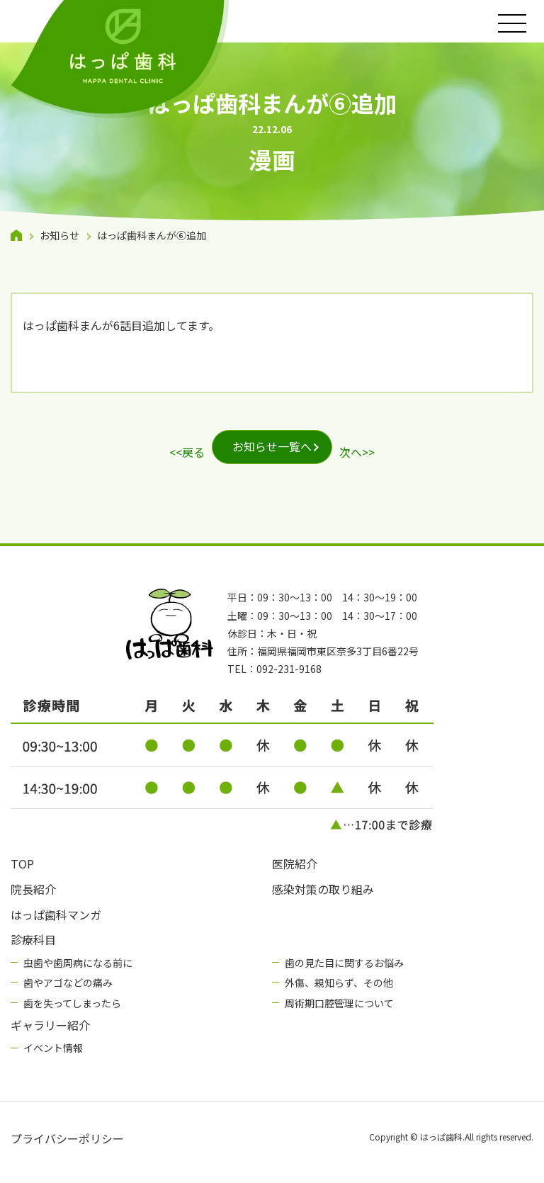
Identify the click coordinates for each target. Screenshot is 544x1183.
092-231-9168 (289, 669)
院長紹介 (33, 889)
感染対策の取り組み (323, 889)
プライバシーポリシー (67, 1138)
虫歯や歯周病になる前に (77, 963)
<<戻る (187, 451)
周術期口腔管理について (339, 1003)
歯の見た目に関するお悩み (344, 963)
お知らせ (59, 235)
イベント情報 (53, 1048)
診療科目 (33, 939)
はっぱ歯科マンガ (56, 914)
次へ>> (357, 451)
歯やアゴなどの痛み (68, 982)
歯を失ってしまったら (72, 1003)
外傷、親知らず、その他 (339, 982)
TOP (22, 863)
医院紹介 (294, 863)
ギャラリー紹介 (50, 1025)
